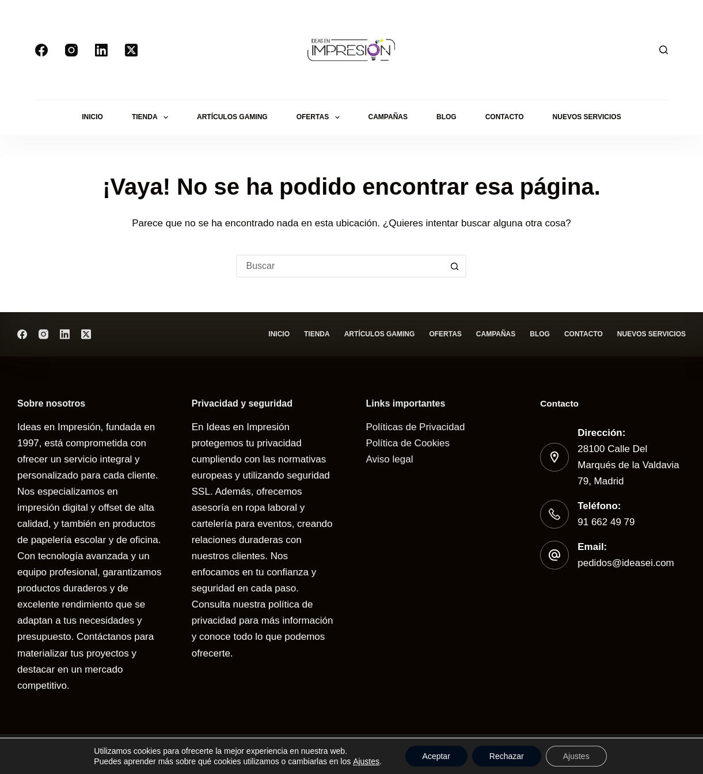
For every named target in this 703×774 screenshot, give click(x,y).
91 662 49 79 (605, 522)
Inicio (92, 117)
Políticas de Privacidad (415, 427)
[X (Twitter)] (131, 50)
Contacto (504, 117)
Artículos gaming (232, 117)
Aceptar (436, 756)
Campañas (388, 117)
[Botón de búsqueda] (454, 266)
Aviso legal (389, 459)
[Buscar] (663, 49)
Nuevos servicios (587, 117)
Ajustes (366, 761)
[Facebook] (41, 50)
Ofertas (320, 117)
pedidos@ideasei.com (625, 562)
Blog (446, 117)
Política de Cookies (408, 443)
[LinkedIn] (101, 50)
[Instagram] (71, 50)
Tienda (152, 117)
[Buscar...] (339, 266)
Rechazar (506, 756)
